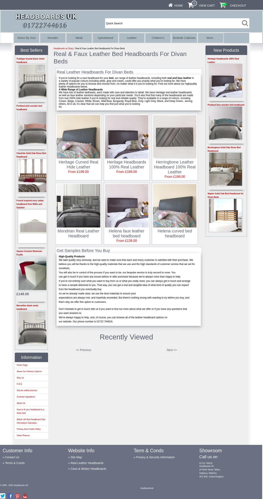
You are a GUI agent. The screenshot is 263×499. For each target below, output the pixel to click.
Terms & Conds (15, 463)
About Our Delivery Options (29, 371)
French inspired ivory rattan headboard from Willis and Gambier (30, 204)
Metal (79, 38)
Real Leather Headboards (86, 463)
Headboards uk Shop (63, 48)
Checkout (238, 5)
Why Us (20, 378)
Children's (158, 38)
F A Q (19, 384)
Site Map (76, 457)
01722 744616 (205, 463)
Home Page (22, 365)
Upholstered (105, 38)
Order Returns (23, 435)
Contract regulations (26, 397)
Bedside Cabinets (184, 38)
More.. (210, 38)
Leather (131, 38)
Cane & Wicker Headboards (88, 468)
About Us (21, 403)
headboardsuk (147, 488)
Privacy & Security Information (155, 457)
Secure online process (27, 390)
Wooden (52, 38)
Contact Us (12, 457)
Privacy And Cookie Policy (28, 429)
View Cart (207, 5)
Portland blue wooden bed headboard (226, 105)
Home (178, 5)
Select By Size (26, 38)
